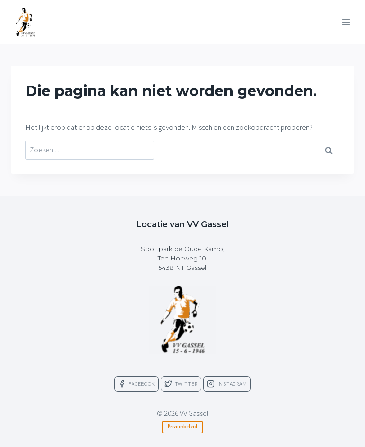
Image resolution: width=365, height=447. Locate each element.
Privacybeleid (182, 426)
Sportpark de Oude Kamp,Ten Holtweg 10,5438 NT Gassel (182, 258)
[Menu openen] (346, 22)
